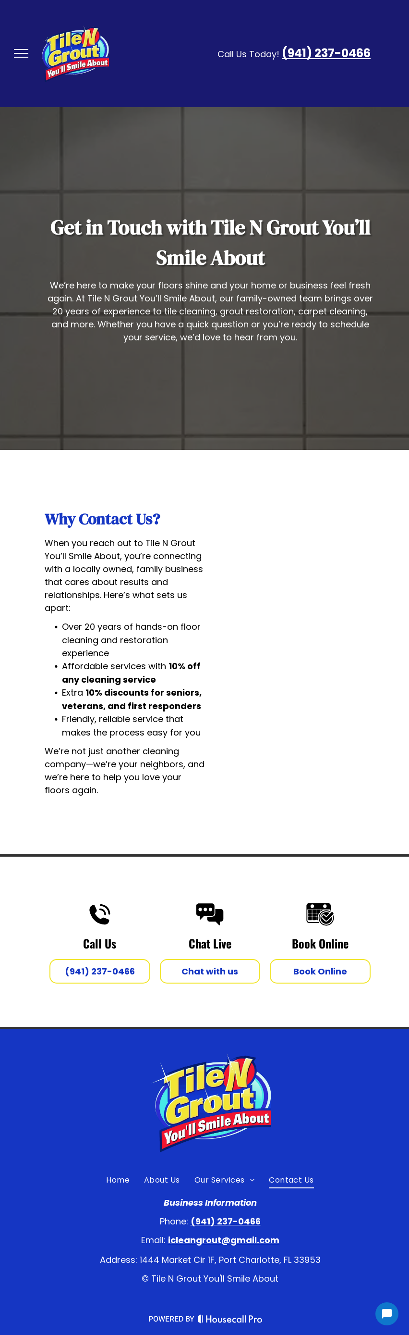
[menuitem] (118, 1180)
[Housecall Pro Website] (230, 1320)
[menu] (21, 53)
